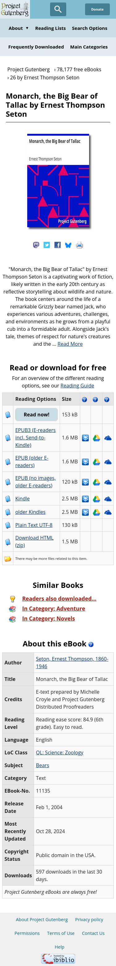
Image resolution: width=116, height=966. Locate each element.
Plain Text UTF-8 (33, 525)
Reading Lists (50, 28)
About (19, 28)
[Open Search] (58, 9)
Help (59, 947)
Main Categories (89, 47)
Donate (97, 9)
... (67, 343)
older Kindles (30, 512)
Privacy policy (89, 919)
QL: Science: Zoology (59, 752)
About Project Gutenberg (42, 919)
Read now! (36, 414)
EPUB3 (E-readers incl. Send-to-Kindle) (35, 437)
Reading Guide (77, 385)
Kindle (22, 498)
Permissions (27, 933)
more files (46, 558)
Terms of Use (61, 933)
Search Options (89, 28)
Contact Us (93, 933)
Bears (42, 765)
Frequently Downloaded (36, 47)
